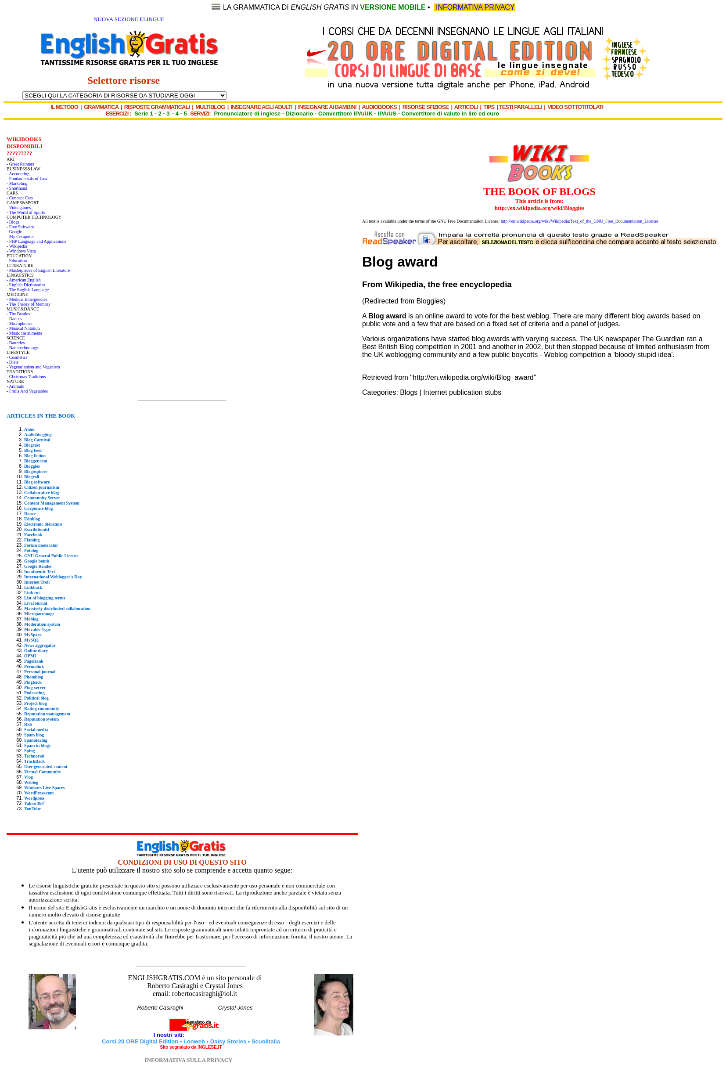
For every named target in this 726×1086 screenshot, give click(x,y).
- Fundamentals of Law (27, 178)
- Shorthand (17, 188)
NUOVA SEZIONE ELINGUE (129, 19)
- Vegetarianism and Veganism (33, 366)
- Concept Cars (20, 197)
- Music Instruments (24, 333)
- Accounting (18, 173)
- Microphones (19, 323)
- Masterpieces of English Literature (38, 270)
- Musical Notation (23, 328)
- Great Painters (20, 164)
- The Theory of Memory (28, 304)
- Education (17, 260)
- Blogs (13, 222)
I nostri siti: (170, 1035)
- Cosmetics (17, 357)
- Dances (14, 318)
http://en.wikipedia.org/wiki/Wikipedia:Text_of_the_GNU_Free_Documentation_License (579, 221)
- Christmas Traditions (26, 376)
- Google (14, 231)
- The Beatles (18, 313)
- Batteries (16, 342)
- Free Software (20, 226)
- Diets (12, 362)
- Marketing (17, 183)
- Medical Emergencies (27, 299)
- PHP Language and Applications (36, 241)
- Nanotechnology (22, 347)
